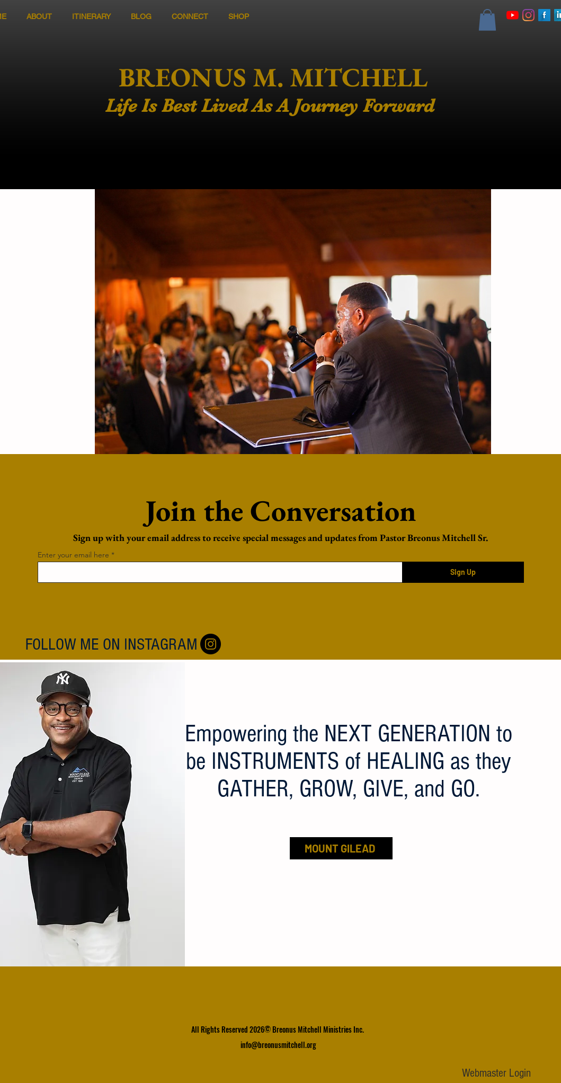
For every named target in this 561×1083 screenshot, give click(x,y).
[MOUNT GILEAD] (341, 848)
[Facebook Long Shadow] (544, 15)
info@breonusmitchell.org (278, 1044)
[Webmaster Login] (497, 1073)
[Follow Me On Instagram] (210, 644)
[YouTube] (512, 15)
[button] (487, 20)
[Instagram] (528, 15)
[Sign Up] (463, 572)
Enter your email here (73, 554)
